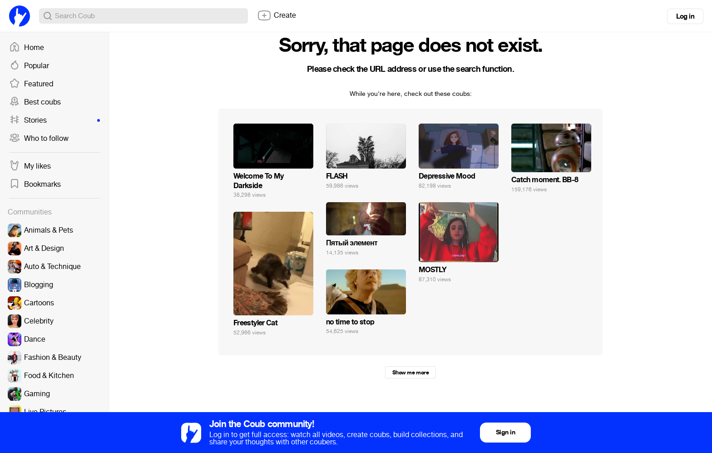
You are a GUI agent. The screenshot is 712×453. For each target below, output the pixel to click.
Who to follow (39, 138)
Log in (685, 16)
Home (26, 47)
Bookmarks (35, 184)
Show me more (410, 372)
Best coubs (35, 102)
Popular (29, 66)
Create (276, 15)
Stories (54, 120)
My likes (30, 166)
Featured (31, 84)
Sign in (505, 432)
